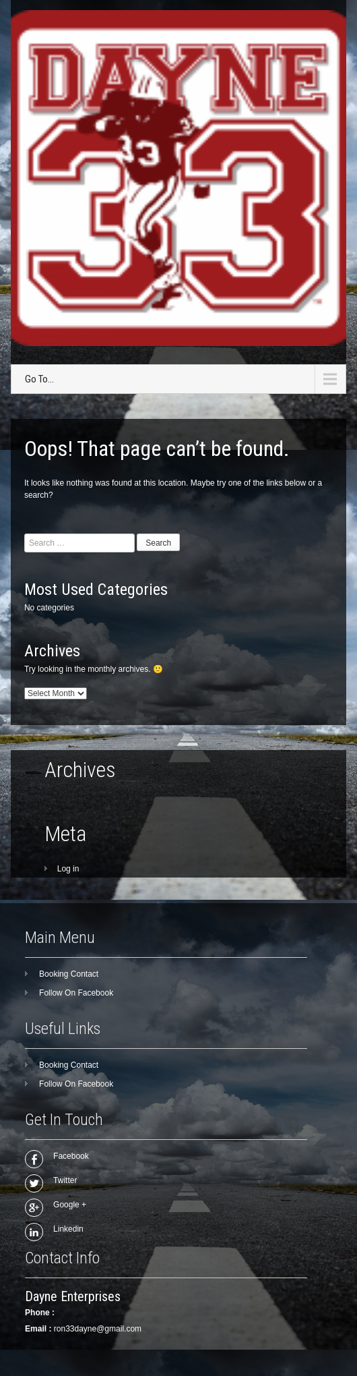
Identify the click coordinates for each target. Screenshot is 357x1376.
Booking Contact (68, 974)
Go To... (39, 379)
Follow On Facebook (76, 993)
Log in (68, 868)
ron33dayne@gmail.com (97, 1329)
